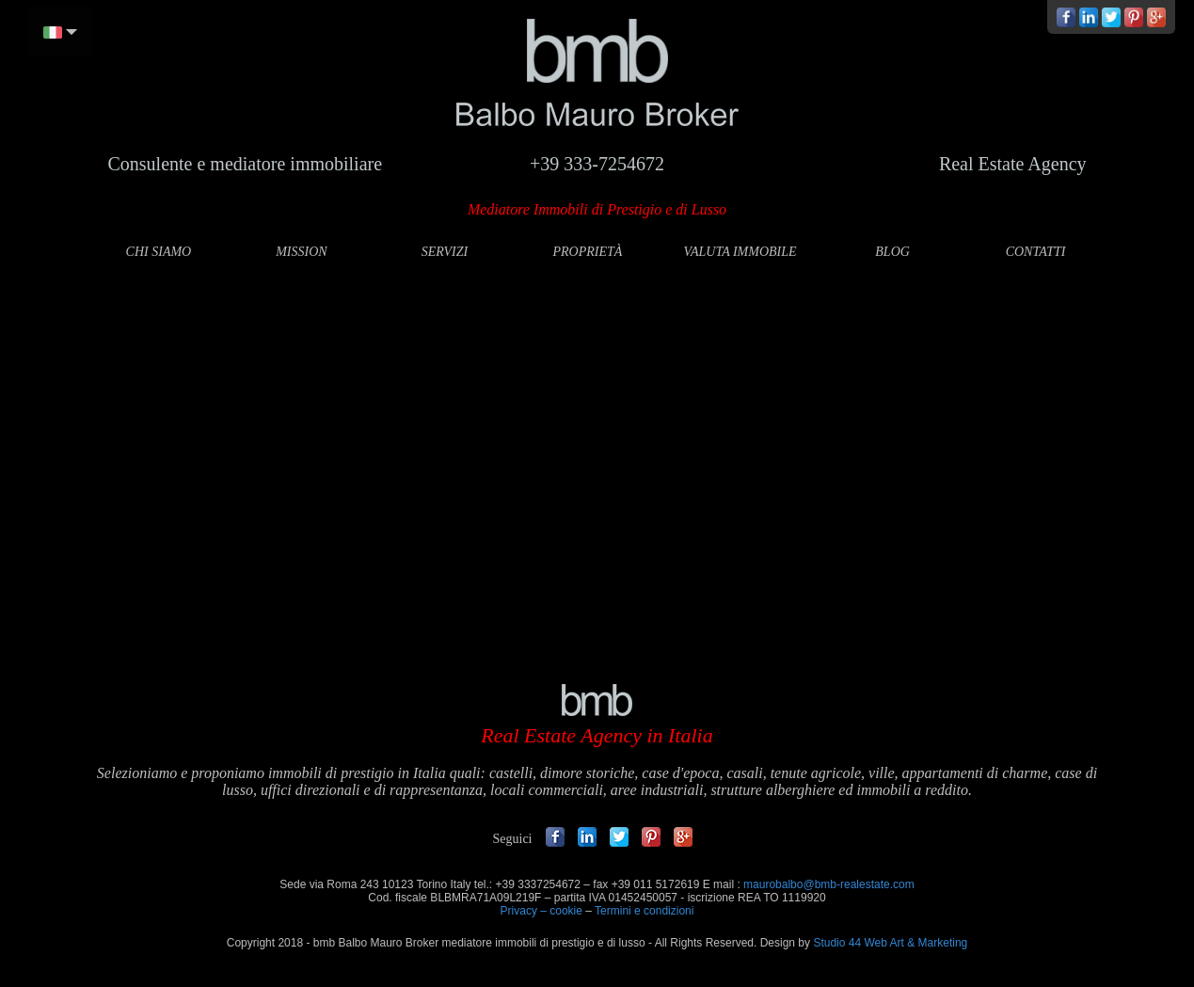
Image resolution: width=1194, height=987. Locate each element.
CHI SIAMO (159, 252)
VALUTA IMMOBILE (739, 252)
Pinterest (651, 837)
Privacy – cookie (541, 910)
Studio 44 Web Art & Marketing (890, 942)
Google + (683, 837)
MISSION (301, 252)
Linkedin (587, 837)
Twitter (619, 837)
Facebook (555, 837)
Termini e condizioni (644, 910)
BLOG (892, 252)
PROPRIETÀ (587, 252)
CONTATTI (1036, 252)
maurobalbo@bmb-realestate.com (829, 884)
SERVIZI (445, 252)
